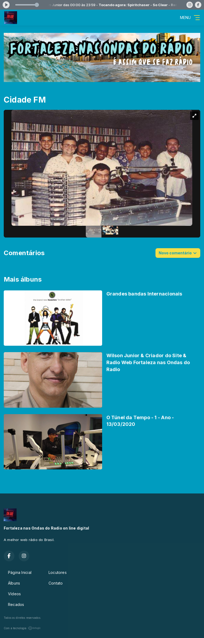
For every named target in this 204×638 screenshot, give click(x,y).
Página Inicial (19, 572)
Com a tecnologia (22, 628)
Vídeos (14, 594)
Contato (56, 583)
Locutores (58, 572)
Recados (16, 604)
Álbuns (14, 583)
